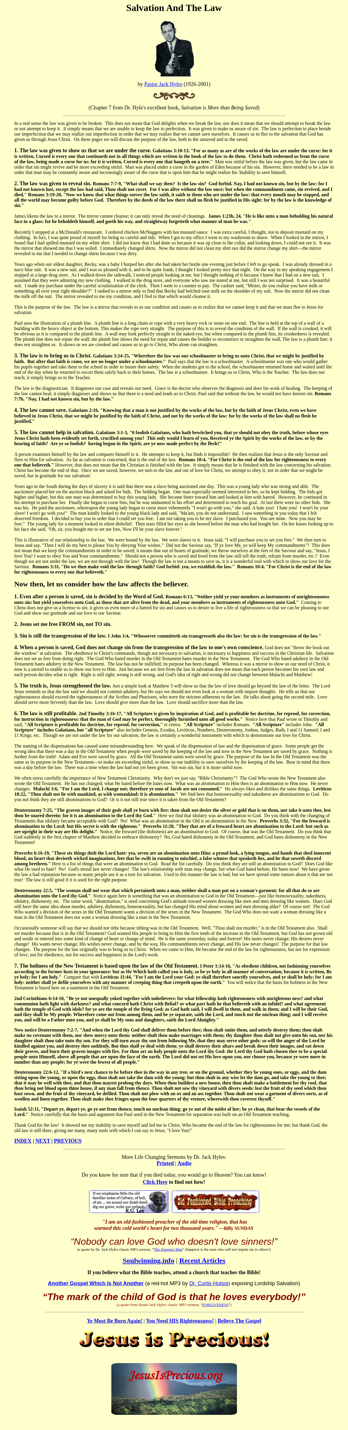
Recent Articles (202, 1260)
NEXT (42, 1141)
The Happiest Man (168, 1249)
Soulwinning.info (148, 1260)
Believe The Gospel (239, 1321)
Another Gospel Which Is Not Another (95, 1283)
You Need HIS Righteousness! (180, 1321)
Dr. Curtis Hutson (209, 1283)
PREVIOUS (68, 1141)
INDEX (22, 1141)
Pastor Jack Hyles (163, 84)
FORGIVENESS (215, 1304)
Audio (185, 1163)
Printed (165, 1163)
